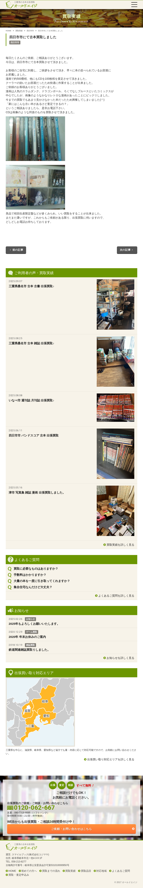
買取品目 (86, 870)
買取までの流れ (51, 870)
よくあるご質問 (121, 870)
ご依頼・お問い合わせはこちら (71, 829)
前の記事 (16, 249)
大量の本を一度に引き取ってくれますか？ (42, 581)
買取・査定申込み (19, 874)
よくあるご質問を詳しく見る (116, 595)
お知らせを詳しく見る (120, 657)
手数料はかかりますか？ (30, 574)
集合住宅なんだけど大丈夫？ (33, 587)
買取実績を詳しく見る (120, 544)
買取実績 (19, 31)
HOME (8, 31)
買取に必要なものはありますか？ (36, 568)
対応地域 (101, 870)
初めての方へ (29, 870)
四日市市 (30, 31)
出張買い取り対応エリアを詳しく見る (110, 759)
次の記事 (127, 249)
